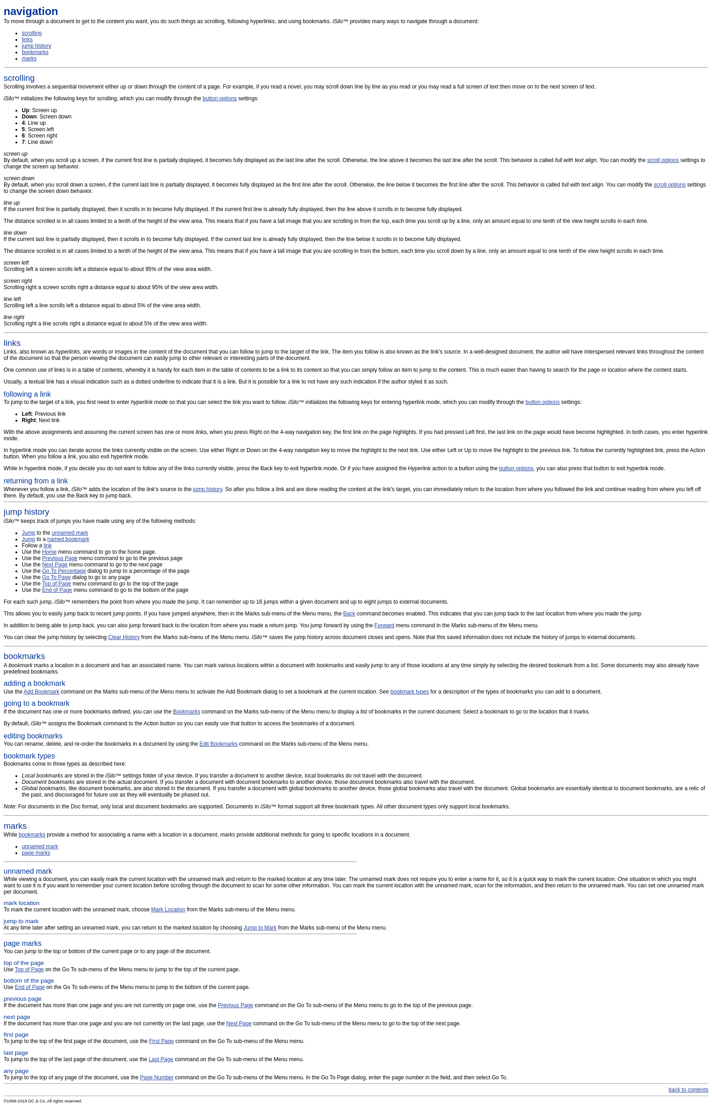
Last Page (161, 1059)
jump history (36, 46)
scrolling (32, 33)
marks (29, 58)
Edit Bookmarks (218, 744)
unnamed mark (70, 533)
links (27, 39)
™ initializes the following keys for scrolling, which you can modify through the (103, 98)
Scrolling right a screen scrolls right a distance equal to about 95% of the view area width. (111, 284)
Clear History (123, 637)
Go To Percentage (64, 571)
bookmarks (35, 52)
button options (220, 98)
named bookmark (68, 539)
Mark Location (168, 909)
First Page (161, 1041)
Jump (28, 533)
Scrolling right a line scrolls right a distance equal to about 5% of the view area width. (106, 320)
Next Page (55, 564)
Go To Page (56, 577)
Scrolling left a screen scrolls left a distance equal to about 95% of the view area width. (108, 266)
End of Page (57, 590)
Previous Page (60, 558)
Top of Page (56, 584)
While (356, 829)
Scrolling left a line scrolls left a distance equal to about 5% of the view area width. (102, 302)
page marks (36, 853)
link (48, 545)
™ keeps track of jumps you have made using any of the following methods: (356, 515)
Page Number (156, 1077)
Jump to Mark (260, 928)
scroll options (663, 160)
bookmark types (410, 692)
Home (49, 552)
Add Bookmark (41, 692)
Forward (384, 625)
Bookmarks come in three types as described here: (356, 784)
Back (349, 613)
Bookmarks (186, 711)
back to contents (688, 1090)
